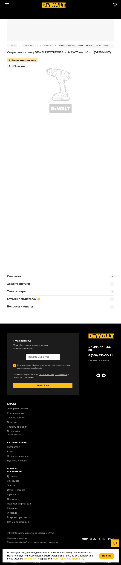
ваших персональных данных (67, 559)
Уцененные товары (17, 463)
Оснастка (28, 45)
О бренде (12, 515)
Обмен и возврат (16, 492)
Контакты (12, 510)
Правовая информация (19, 506)
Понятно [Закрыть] (106, 556)
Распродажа (13, 449)
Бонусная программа (18, 519)
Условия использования (23, 379)
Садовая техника (16, 420)
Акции (10, 453)
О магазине (13, 501)
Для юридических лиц (18, 524)
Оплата (11, 487)
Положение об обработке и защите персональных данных (35, 544)
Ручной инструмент (17, 415)
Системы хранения (17, 429)
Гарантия (12, 496)
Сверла (47, 45)
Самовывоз (13, 483)
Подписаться (43, 387)
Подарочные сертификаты (14, 435)
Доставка (12, 478)
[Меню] (7, 4)
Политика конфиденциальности (51, 376)
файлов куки (30, 559)
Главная (12, 45)
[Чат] (115, 543)
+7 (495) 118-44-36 (99, 350)
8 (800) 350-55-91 (100, 356)
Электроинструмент (17, 410)
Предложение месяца (18, 458)
